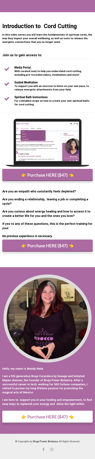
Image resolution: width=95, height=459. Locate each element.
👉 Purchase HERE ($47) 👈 (47, 174)
